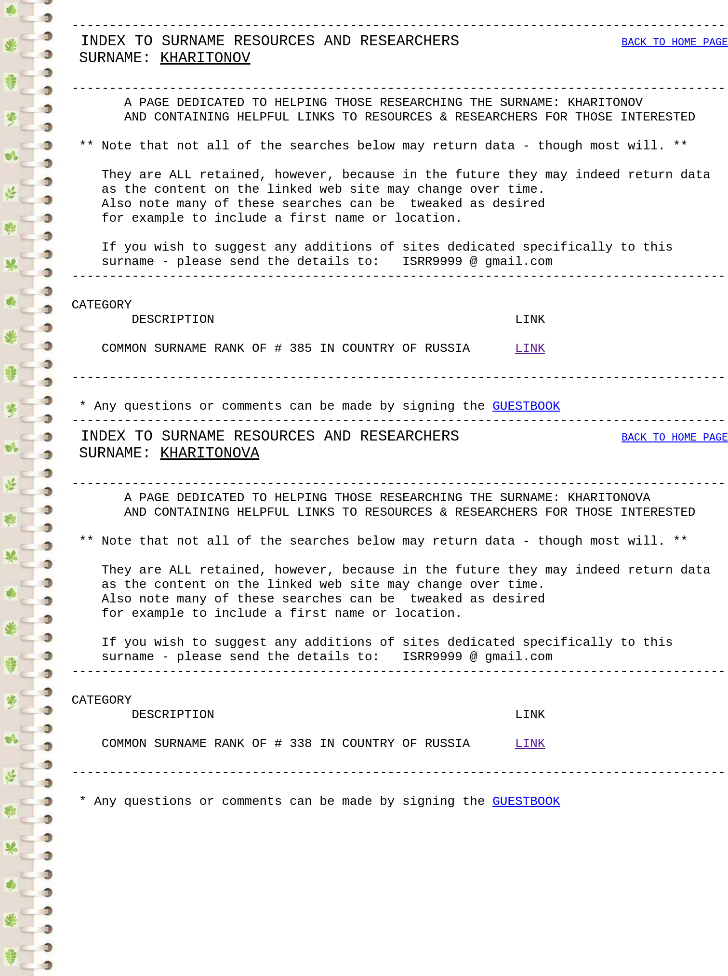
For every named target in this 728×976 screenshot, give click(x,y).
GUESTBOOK (526, 486)
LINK (530, 417)
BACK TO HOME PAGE (675, 50)
